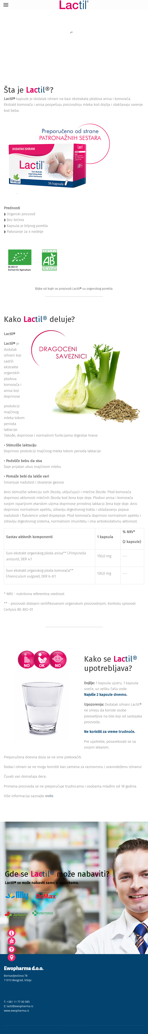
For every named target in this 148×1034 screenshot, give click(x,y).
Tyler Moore (80, 1030)
